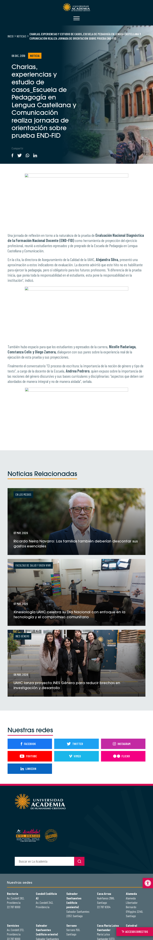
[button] (148, 883)
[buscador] (44, 861)
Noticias (21, 36)
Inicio (11, 36)
